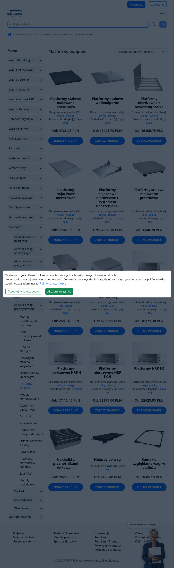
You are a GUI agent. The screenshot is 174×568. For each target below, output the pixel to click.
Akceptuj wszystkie (59, 291)
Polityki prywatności (52, 283)
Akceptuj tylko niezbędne (24, 291)
